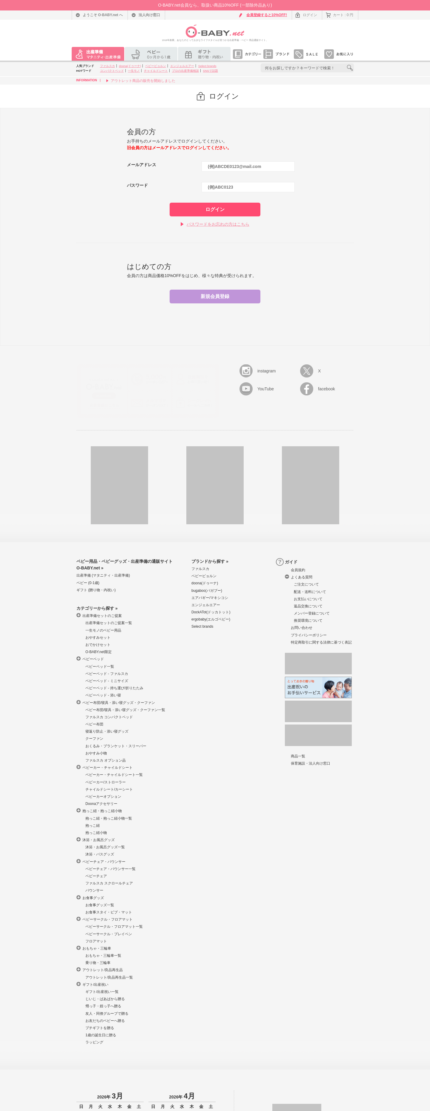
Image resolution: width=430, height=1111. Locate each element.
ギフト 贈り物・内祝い (96, 590)
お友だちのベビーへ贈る (105, 1021)
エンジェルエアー (182, 66)
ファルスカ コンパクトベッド (109, 717)
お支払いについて (308, 599)
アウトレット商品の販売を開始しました (143, 81)
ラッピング (94, 1042)
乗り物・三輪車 (97, 963)
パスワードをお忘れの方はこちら (218, 224)
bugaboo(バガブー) (206, 591)
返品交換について (308, 606)
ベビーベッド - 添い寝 (103, 695)
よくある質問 (301, 577)
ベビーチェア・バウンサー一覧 (110, 869)
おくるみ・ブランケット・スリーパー (115, 746)
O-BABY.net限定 (98, 652)
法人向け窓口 (149, 15)
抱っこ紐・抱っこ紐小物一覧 (108, 818)
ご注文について (306, 584)
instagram (266, 371)
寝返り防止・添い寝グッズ (106, 731)
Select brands (207, 66)
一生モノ (134, 70)
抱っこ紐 (92, 825)
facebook (326, 388)
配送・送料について (310, 592)
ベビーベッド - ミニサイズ (106, 681)
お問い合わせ (301, 628)
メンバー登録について (312, 613)
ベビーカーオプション (103, 796)
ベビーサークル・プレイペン (108, 934)
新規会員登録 (215, 296)
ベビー (87, 583)
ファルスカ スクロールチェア (109, 883)
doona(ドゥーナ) (130, 66)
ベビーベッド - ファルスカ (106, 674)
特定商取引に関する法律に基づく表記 (321, 642)
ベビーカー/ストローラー (105, 782)
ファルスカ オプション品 (105, 760)
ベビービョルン (155, 66)
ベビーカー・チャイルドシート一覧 (114, 775)
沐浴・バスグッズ (99, 854)
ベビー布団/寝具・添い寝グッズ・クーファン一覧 (125, 710)
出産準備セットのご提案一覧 (108, 623)
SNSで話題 (210, 70)
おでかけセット (97, 645)
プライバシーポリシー (309, 635)
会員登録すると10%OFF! (266, 15)
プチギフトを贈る (99, 1028)
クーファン (94, 738)
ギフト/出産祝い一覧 (102, 992)
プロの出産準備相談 (185, 70)
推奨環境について (308, 620)
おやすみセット (97, 637)
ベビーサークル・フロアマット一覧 (114, 926)
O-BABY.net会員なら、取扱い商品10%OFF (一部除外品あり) (215, 5)
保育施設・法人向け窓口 (310, 763)
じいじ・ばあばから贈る (105, 999)
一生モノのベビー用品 (103, 630)
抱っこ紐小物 (96, 833)
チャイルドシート (156, 70)
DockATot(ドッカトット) (210, 612)
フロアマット (96, 941)
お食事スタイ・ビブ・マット (108, 912)
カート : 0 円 (343, 15)
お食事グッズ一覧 (99, 905)
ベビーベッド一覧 (99, 666)
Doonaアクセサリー (101, 804)
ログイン (310, 15)
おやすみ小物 (96, 753)
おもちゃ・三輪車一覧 (103, 955)
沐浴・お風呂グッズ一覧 (105, 847)
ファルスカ (107, 66)
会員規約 (298, 570)
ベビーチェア (96, 876)
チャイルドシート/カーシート (109, 789)
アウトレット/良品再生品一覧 (109, 977)
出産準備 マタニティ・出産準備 (103, 575)
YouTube (265, 388)
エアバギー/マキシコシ (209, 598)
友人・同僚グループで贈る (106, 1013)
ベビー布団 (94, 724)
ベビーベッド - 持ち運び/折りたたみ (114, 688)
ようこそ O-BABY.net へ (103, 15)
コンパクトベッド (112, 70)
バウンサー (94, 890)
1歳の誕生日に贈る (100, 1035)
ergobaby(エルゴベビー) (210, 619)
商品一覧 (298, 756)
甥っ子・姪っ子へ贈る (103, 1006)
